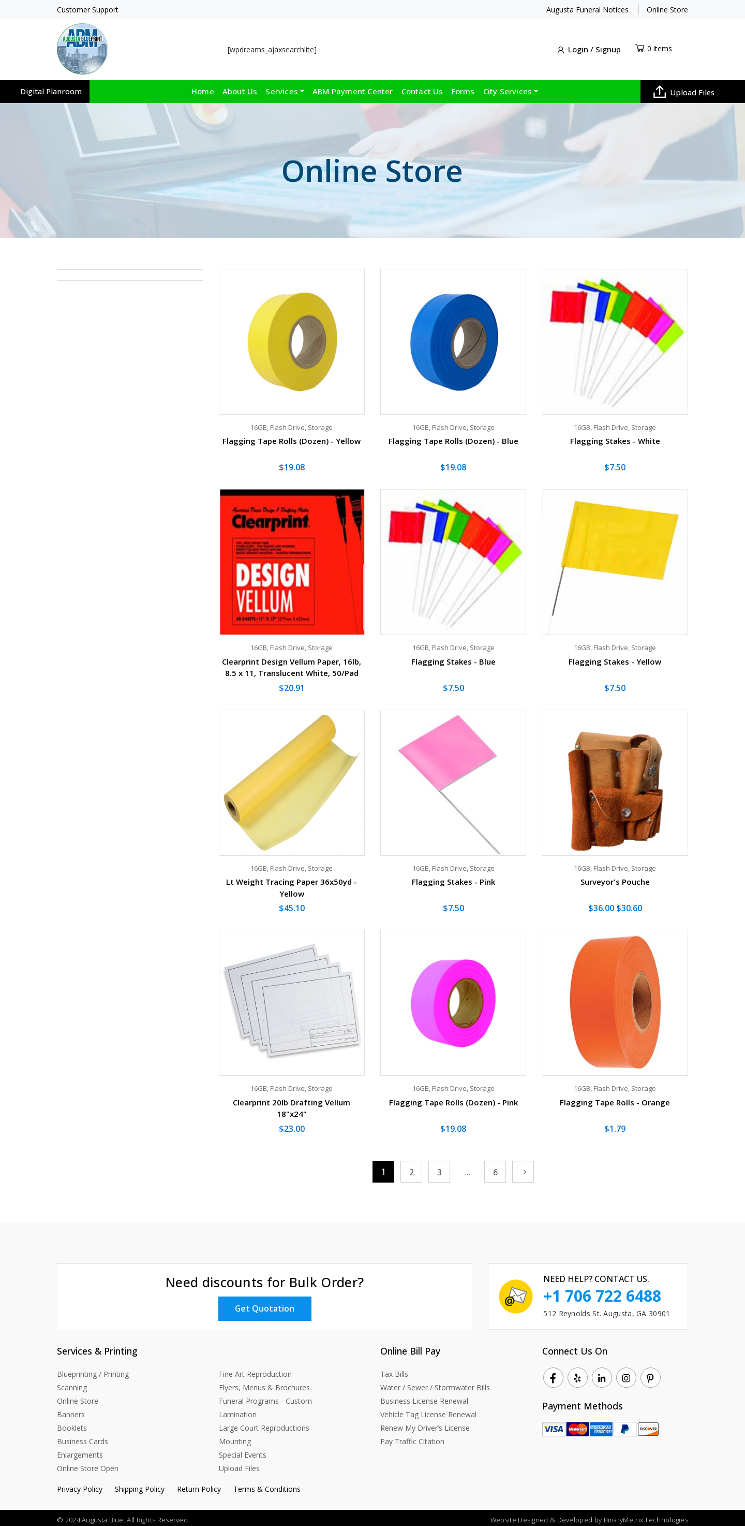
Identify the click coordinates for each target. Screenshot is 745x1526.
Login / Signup (588, 48)
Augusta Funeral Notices (587, 10)
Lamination (238, 1410)
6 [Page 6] (495, 1168)
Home (202, 87)
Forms (463, 87)
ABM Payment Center (352, 87)
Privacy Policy (79, 1485)
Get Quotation (265, 1304)
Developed (574, 1515)
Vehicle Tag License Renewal (428, 1410)
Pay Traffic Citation (412, 1437)
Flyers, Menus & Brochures (264, 1383)
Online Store (667, 10)
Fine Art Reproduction (255, 1370)
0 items (659, 46)
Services (281, 87)
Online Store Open (87, 1464)
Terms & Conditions (267, 1485)
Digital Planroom (51, 87)
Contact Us (422, 87)
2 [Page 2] (411, 1168)
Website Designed (518, 1515)
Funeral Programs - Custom (265, 1397)
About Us (240, 87)
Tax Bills (394, 1370)
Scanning (72, 1383)
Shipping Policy (140, 1485)
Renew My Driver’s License (425, 1424)
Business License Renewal (424, 1397)
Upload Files (684, 88)
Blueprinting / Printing (93, 1370)
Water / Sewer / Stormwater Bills (435, 1383)
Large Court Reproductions (264, 1424)
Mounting (235, 1437)
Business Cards (82, 1437)
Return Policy (199, 1485)
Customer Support (87, 10)
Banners (71, 1410)
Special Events (242, 1451)
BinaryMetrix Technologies (646, 1515)
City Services (507, 87)
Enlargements (80, 1451)
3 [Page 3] (439, 1168)
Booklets (72, 1424)
